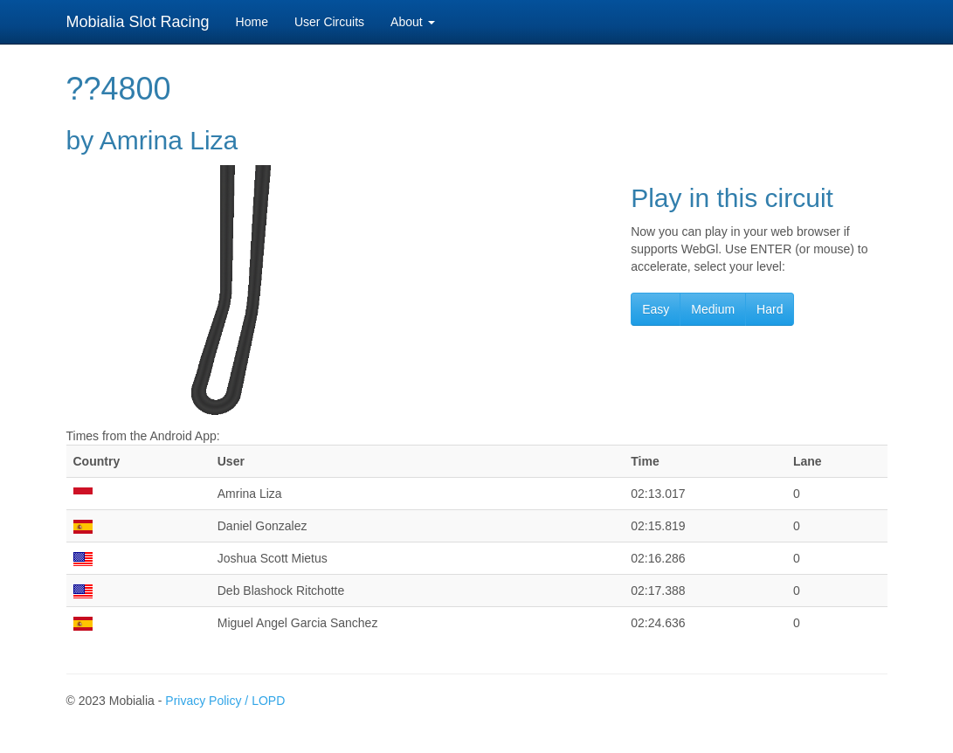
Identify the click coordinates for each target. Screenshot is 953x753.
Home (252, 22)
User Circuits (329, 22)
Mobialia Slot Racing (138, 22)
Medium (713, 309)
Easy (655, 309)
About (412, 22)
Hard (769, 309)
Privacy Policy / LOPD (225, 701)
